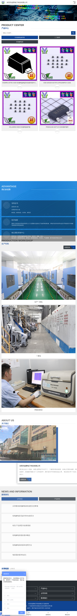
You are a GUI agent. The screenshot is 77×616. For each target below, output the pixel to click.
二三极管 (57, 37)
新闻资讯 (48, 613)
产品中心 (28, 613)
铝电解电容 (19, 42)
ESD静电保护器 (20, 37)
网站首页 (67, 613)
